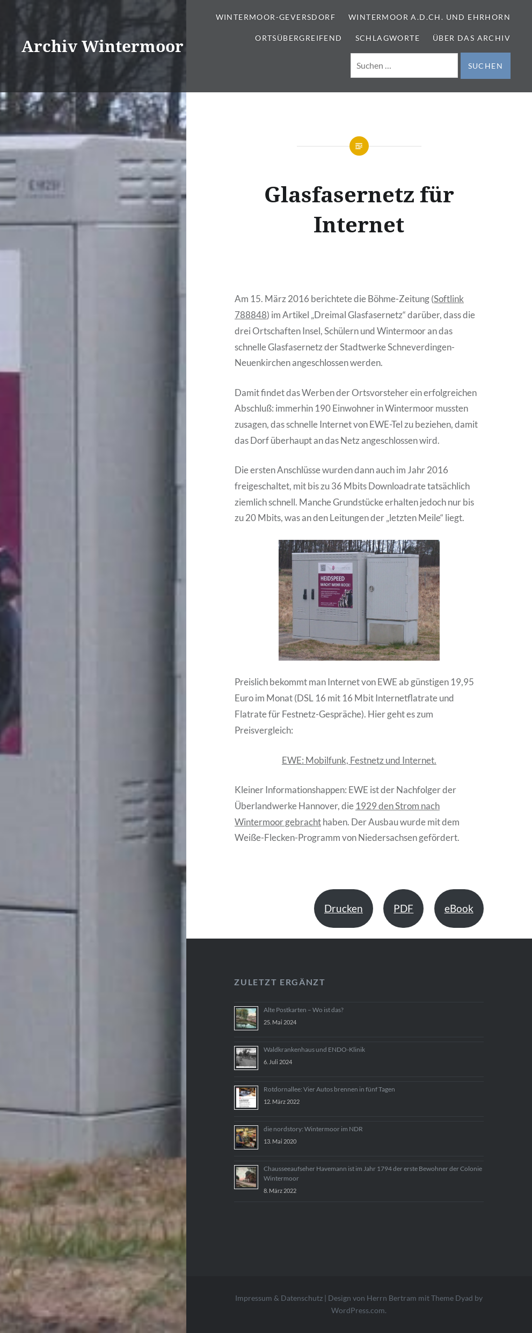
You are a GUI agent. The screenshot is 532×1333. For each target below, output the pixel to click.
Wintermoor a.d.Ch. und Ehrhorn (429, 16)
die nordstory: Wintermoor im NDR (313, 1129)
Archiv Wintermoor (102, 46)
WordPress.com (358, 1310)
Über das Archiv (472, 37)
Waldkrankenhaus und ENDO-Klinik (314, 1049)
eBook (458, 908)
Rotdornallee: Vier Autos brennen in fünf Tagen (329, 1089)
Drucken (343, 908)
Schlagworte (387, 37)
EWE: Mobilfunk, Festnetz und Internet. (359, 760)
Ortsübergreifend (298, 37)
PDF (403, 908)
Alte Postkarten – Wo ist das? (304, 1010)
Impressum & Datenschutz (279, 1297)
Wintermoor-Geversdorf (276, 16)
